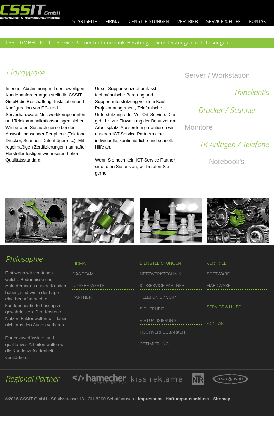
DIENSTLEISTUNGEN (148, 21)
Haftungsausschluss (187, 398)
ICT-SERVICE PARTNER (162, 285)
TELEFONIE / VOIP (158, 297)
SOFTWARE (218, 273)
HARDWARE (218, 285)
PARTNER (82, 297)
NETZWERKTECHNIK (160, 273)
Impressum (150, 398)
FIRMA (112, 21)
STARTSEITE (84, 21)
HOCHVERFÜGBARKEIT (163, 332)
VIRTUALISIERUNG (158, 320)
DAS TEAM (83, 273)
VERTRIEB (187, 21)
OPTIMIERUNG (154, 343)
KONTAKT (259, 21)
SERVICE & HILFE (223, 21)
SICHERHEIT (152, 308)
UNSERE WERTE (88, 285)
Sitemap (221, 398)
